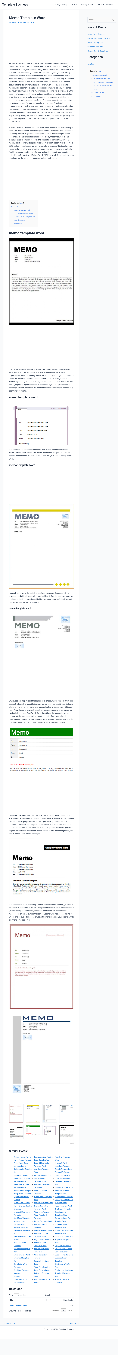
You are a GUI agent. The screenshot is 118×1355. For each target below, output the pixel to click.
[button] (46, 1315)
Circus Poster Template (97, 34)
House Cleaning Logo (96, 43)
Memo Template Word (19, 1321)
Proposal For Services (64, 1255)
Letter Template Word (22, 1264)
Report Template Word (64, 1209)
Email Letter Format (63, 1175)
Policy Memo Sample (22, 1169)
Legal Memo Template (23, 1184)
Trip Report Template (63, 1212)
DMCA (76, 4)
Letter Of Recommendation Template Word (21, 1288)
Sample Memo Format (23, 1209)
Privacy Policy (88, 4)
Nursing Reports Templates (98, 51)
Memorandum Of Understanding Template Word (21, 1175)
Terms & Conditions (106, 4)
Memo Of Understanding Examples (20, 1215)
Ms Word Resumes (21, 1236)
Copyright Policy (63, 4)
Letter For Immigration (43, 1279)
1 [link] (63, 1326)
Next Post (74, 1339)
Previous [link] (55, 1326)
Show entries (17, 1311)
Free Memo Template (22, 1181)
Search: (46, 1311)
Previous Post (10, 1339)
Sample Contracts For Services (100, 38)
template (91, 64)
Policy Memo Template (23, 1200)
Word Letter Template (43, 1215)
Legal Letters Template (43, 1249)
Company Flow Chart (96, 47)
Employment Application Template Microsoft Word (63, 1285)
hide (21, 203)
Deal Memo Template (22, 1227)
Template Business (15, 4)
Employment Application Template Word (63, 1236)
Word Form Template (43, 1276)
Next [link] (70, 1326)
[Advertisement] (28, 44)
